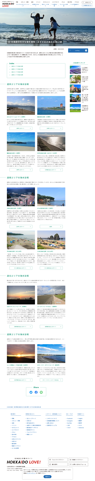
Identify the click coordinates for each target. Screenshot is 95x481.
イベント (38, 2)
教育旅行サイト (31, 429)
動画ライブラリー (16, 445)
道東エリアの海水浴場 (16, 75)
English (80, 418)
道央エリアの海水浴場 (16, 66)
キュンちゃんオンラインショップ (22, 5)
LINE (68, 425)
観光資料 (14, 443)
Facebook (69, 418)
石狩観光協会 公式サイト (53, 169)
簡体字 (80, 423)
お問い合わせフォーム (78, 464)
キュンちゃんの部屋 (64, 5)
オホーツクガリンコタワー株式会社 (52, 380)
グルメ (63, 2)
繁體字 (80, 420)
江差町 (55, 226)
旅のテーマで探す (45, 5)
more (71, 67)
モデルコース (46, 2)
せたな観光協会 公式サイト (22, 268)
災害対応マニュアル (52, 425)
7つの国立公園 (54, 5)
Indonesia (81, 427)
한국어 (80, 425)
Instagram (70, 420)
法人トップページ (31, 418)
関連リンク (29, 434)
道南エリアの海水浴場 (16, 69)
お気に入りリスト (16, 439)
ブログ (69, 427)
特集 (17, 2)
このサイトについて (52, 418)
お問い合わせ (50, 423)
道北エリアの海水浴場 (16, 72)
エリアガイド (55, 2)
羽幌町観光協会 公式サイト (22, 326)
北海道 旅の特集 (14, 407)
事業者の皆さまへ (87, 5)
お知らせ (14, 441)
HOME (8, 407)
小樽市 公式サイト (23, 128)
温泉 (32, 2)
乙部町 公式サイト (23, 226)
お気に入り (87, 2)
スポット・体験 (25, 2)
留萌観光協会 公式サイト (53, 326)
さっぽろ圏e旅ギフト (74, 5)
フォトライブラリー (32, 432)
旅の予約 (70, 2)
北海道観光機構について (53, 420)
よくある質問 (15, 448)
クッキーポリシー (31, 473)
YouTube (69, 423)
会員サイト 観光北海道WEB (34, 425)
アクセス (77, 2)
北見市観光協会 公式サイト (22, 380)
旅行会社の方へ (31, 423)
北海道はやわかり (35, 5)
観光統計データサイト (32, 427)
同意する (47, 477)
